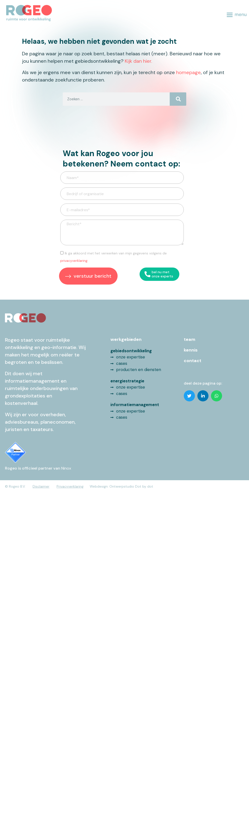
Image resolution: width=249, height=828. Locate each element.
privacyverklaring (73, 260)
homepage (188, 72)
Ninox (66, 468)
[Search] (178, 99)
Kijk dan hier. (138, 61)
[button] (189, 395)
